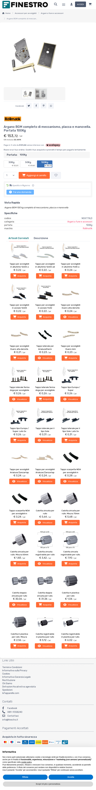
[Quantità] (10, 175)
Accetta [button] (70, 777)
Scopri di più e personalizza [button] (48, 784)
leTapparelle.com (10, 693)
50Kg (30, 164)
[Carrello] (90, 4)
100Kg (46, 164)
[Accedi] (77, 4)
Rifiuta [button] (25, 777)
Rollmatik (87, 228)
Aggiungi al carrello (34, 175)
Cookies (6, 673)
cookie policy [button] (26, 762)
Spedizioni (7, 689)
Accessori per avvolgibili (26, 13)
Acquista (19, 275)
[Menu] (63, 4)
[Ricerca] (55, 4)
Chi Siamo (7, 683)
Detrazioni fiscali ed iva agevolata (19, 686)
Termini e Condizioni (12, 667)
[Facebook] (48, 708)
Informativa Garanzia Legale (16, 676)
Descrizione (41, 238)
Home (7, 13)
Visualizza (70, 316)
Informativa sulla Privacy (14, 670)
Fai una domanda (20, 192)
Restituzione (8, 680)
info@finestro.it (10, 719)
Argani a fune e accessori (52, 13)
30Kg (13, 164)
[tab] (18, 238)
